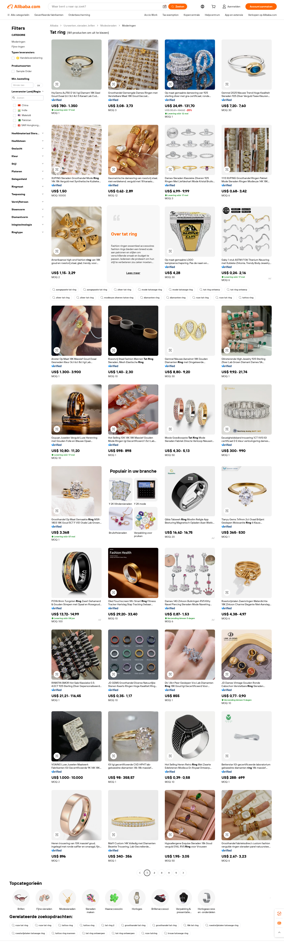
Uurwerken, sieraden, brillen (79, 25)
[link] (279, 913)
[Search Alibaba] (106, 7)
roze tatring (149, 933)
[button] (164, 6)
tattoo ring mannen (63, 933)
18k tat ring (191, 925)
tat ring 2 (107, 925)
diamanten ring (149, 297)
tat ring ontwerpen (93, 933)
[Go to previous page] (140, 873)
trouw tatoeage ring (176, 933)
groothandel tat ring (133, 925)
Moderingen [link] (129, 25)
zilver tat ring (122, 289)
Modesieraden (108, 25)
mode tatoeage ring (150, 289)
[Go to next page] (183, 873)
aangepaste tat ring (64, 289)
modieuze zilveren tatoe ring (117, 297)
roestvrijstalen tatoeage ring (221, 925)
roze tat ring (200, 297)
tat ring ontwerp (210, 289)
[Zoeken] (177, 6)
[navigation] (27, 450)
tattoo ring (246, 297)
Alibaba (54, 25)
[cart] (214, 7)
